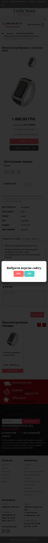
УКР (29, 273)
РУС (19, 273)
